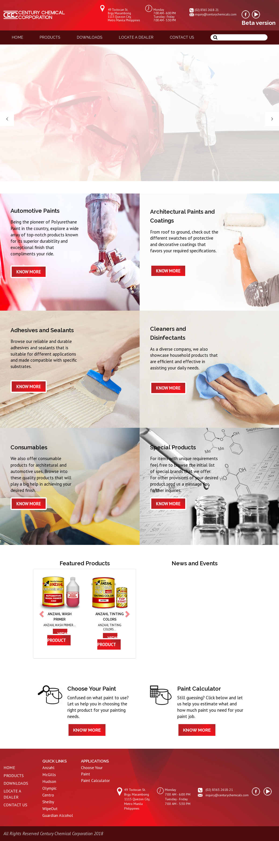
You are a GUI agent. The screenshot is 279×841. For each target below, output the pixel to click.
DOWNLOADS (16, 783)
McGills (49, 774)
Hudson (49, 781)
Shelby (48, 801)
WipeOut (50, 808)
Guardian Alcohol (57, 815)
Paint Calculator (95, 780)
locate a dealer (136, 37)
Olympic (49, 788)
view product (57, 637)
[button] (42, 613)
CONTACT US (15, 805)
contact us (182, 37)
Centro (48, 795)
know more (28, 272)
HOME (9, 767)
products (50, 37)
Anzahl (48, 767)
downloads (89, 37)
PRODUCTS (14, 775)
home (17, 37)
